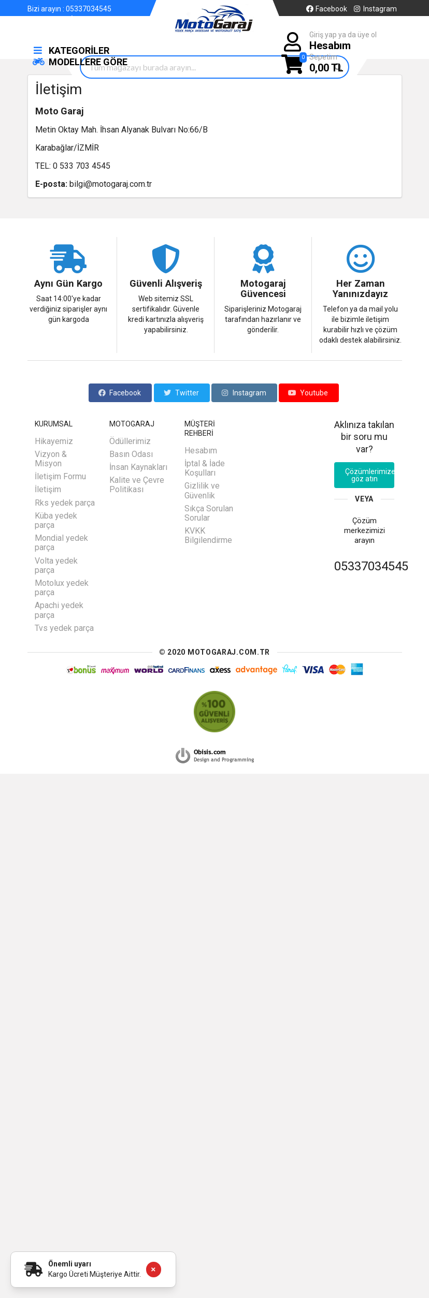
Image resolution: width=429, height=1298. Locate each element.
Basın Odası (131, 454)
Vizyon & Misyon (51, 458)
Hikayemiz (54, 441)
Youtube (308, 393)
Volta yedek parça (56, 565)
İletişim (83, 19)
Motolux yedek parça (62, 587)
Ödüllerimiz (130, 441)
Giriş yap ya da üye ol (343, 41)
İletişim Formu (60, 476)
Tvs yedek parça (64, 628)
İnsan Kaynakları (138, 467)
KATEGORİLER (71, 50)
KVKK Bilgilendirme (208, 535)
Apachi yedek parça (59, 610)
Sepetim (326, 63)
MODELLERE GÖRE (80, 61)
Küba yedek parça (56, 520)
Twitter (181, 393)
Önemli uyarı (69, 1264)
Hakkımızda (46, 19)
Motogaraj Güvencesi (263, 288)
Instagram (374, 9)
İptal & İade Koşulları (204, 468)
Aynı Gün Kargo (68, 283)
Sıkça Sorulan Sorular (208, 513)
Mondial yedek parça (61, 542)
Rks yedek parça (65, 503)
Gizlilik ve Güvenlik (202, 490)
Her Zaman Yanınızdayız (360, 288)
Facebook (326, 9)
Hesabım (200, 450)
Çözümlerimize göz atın (370, 475)
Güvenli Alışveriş (166, 283)
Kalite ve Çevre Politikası (136, 484)
